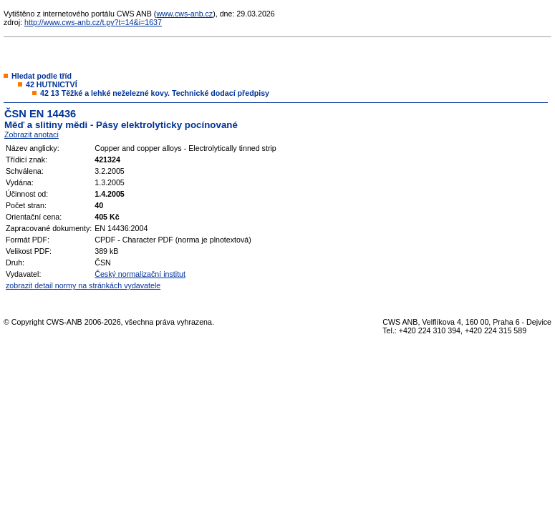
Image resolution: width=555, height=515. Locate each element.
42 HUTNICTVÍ (51, 84)
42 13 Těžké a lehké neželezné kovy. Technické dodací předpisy (154, 93)
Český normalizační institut (140, 274)
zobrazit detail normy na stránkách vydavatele (83, 285)
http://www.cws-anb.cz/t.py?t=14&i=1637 (93, 22)
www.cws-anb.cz (184, 13)
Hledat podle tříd (41, 76)
